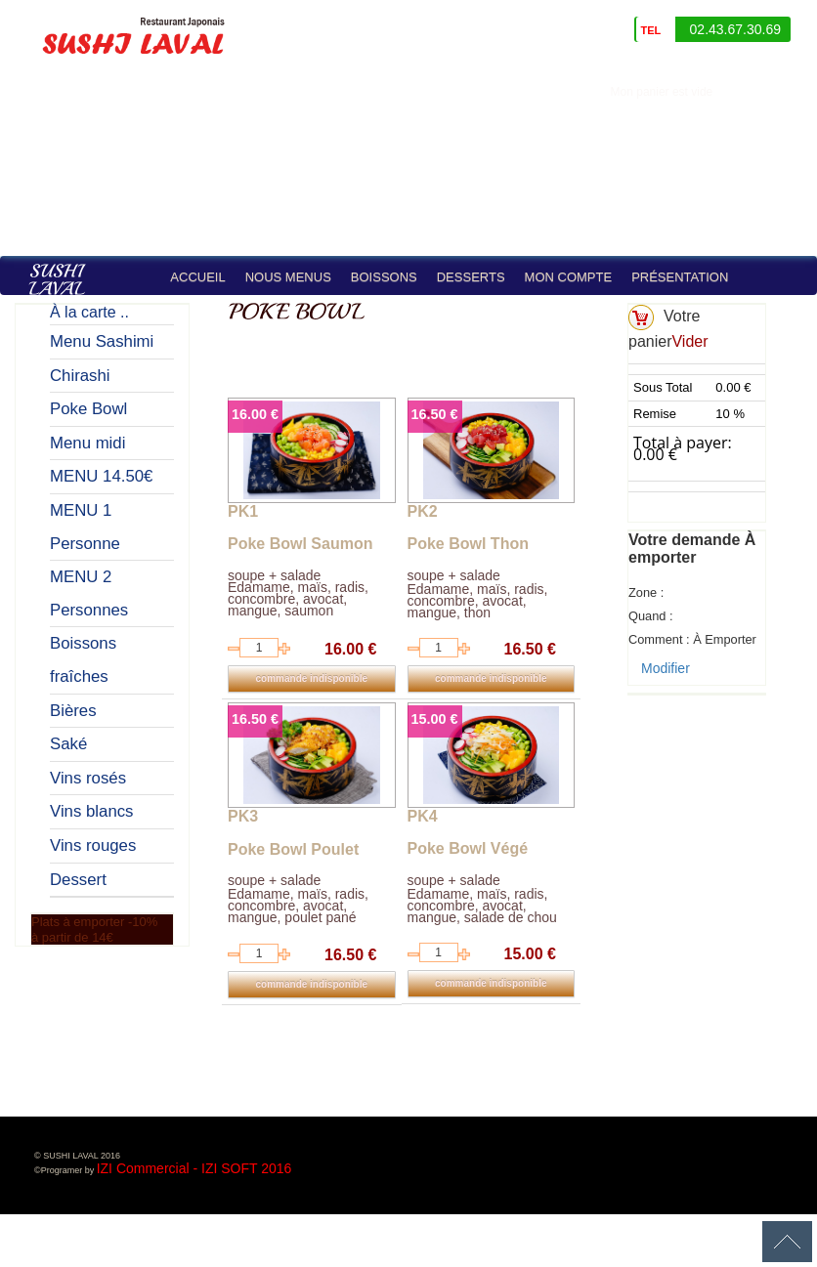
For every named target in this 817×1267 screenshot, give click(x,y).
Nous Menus (288, 277)
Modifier (665, 668)
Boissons (384, 277)
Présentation (679, 277)
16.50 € (434, 414)
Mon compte (569, 277)
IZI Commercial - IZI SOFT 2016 (194, 1168)
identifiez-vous (769, 92)
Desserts (471, 277)
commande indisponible (311, 678)
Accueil (197, 277)
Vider (689, 341)
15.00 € (434, 719)
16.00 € (255, 414)
